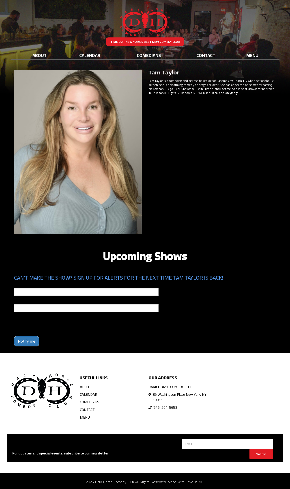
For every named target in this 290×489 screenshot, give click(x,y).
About (39, 55)
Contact (205, 55)
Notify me (26, 341)
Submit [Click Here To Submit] (261, 454)
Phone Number (25, 301)
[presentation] (48, 324)
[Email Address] (227, 444)
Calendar (89, 55)
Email (18, 285)
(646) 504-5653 (165, 407)
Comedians (149, 55)
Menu (252, 55)
